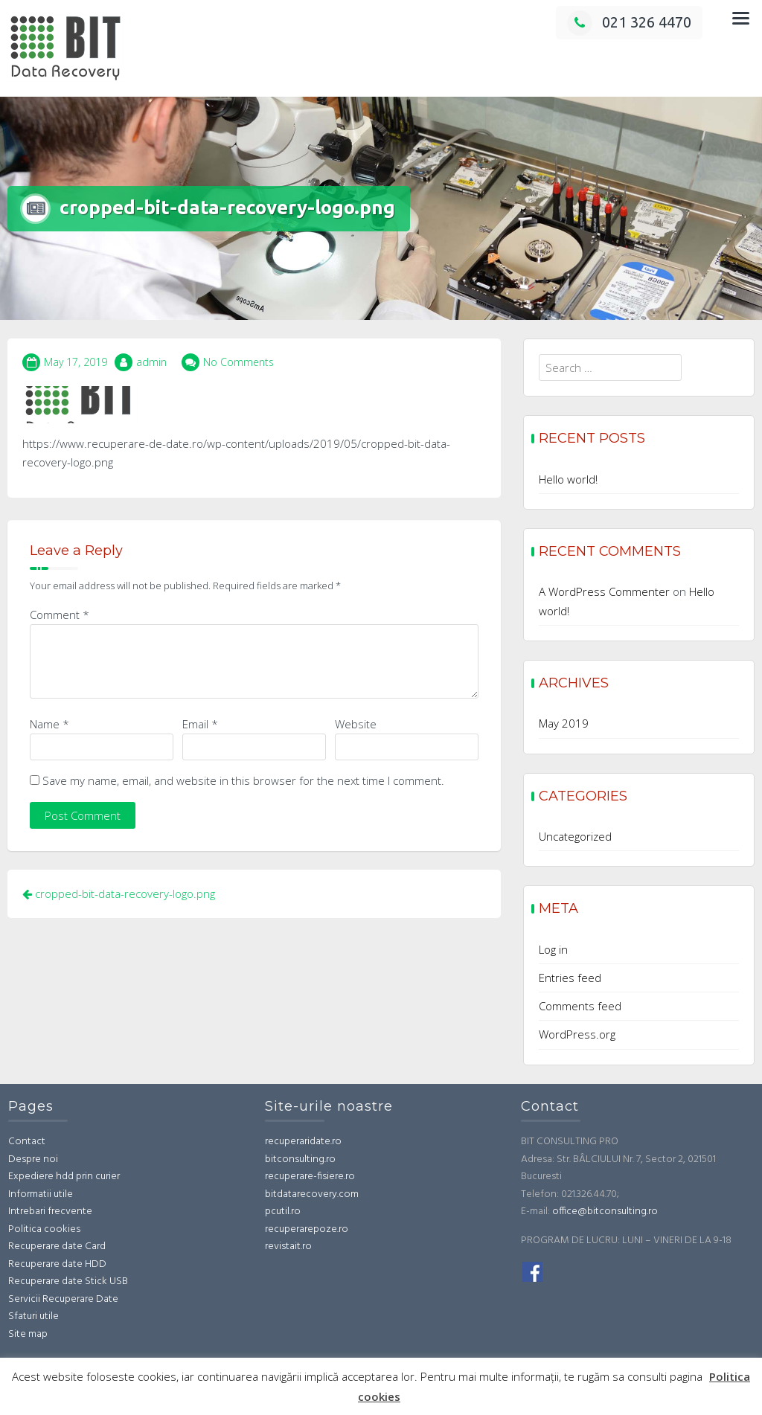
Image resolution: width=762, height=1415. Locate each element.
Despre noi (33, 1159)
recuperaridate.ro (303, 1141)
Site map (28, 1334)
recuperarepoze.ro (306, 1229)
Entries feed (570, 977)
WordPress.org (577, 1034)
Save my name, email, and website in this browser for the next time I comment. (243, 780)
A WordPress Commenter (604, 591)
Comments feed (580, 1005)
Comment (59, 614)
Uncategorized (575, 836)
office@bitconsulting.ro (605, 1211)
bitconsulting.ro (300, 1159)
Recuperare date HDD (57, 1264)
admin (151, 362)
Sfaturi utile (33, 1316)
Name (49, 723)
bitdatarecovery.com (312, 1194)
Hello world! (568, 479)
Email (200, 723)
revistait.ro (288, 1246)
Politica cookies (44, 1229)
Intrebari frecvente (50, 1211)
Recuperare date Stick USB (68, 1281)
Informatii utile (40, 1194)
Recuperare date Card (57, 1246)
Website (356, 723)
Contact (26, 1141)
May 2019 (564, 723)
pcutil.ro (283, 1211)
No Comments (238, 362)
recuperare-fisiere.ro (310, 1176)
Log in (553, 949)
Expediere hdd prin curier (64, 1176)
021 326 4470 (629, 22)
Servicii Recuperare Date (63, 1299)
